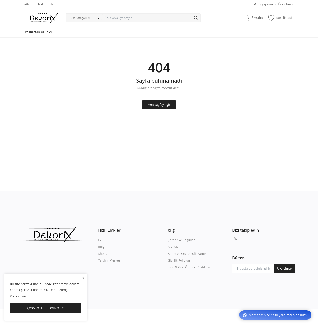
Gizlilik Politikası (179, 260)
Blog (101, 247)
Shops (102, 253)
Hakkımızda (45, 4)
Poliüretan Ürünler (38, 32)
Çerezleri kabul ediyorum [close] (45, 308)
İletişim (28, 4)
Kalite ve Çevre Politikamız (187, 253)
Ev (99, 240)
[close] (83, 278)
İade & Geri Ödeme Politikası (189, 267)
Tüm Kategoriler (79, 18)
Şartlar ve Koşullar (181, 240)
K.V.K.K (173, 247)
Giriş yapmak (263, 4)
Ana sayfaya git (159, 105)
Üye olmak (285, 4)
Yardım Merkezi (109, 260)
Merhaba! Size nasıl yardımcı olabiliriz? (275, 315)
